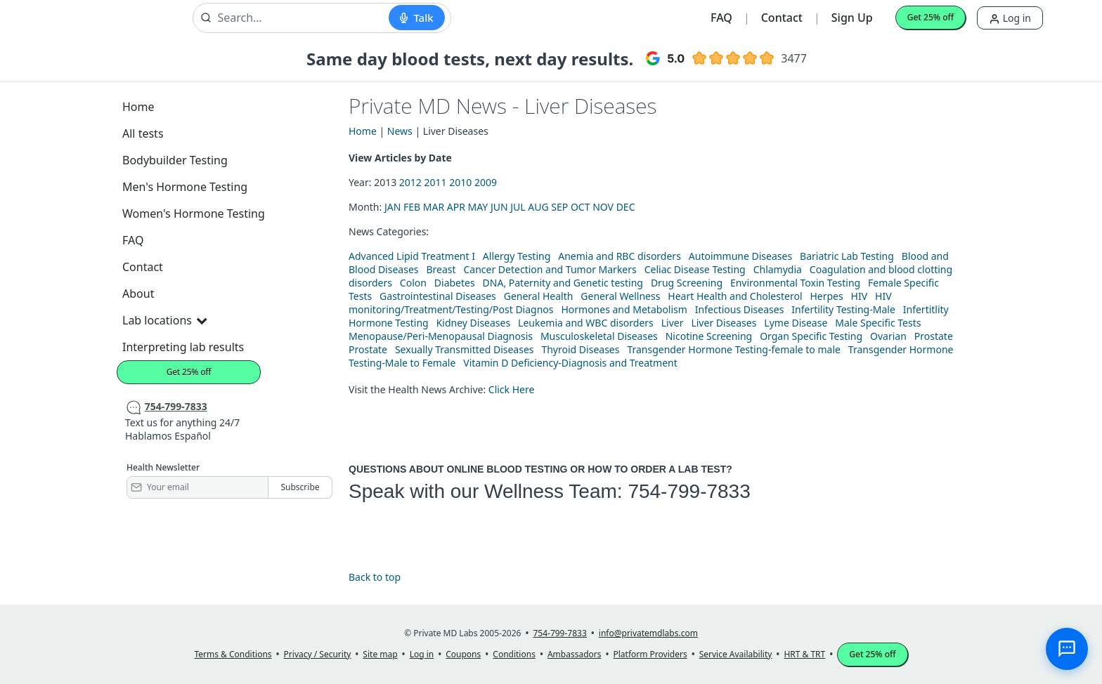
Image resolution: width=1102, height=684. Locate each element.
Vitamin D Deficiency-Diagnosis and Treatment (571, 362)
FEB (411, 206)
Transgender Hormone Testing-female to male (734, 349)
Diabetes (454, 282)
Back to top (375, 577)
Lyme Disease (795, 322)
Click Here (511, 389)
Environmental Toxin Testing (795, 282)
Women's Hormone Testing (193, 213)
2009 (485, 182)
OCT (580, 206)
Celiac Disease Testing (695, 269)
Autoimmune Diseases (740, 256)
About (138, 293)
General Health (538, 296)
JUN (499, 206)
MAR (433, 206)
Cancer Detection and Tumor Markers (549, 269)
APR (456, 206)
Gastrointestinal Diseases (438, 296)
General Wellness (620, 296)
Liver (672, 322)
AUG (538, 206)
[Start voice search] (416, 17)
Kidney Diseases (473, 322)
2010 (460, 182)
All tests (143, 133)
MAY (478, 206)
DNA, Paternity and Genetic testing (563, 282)
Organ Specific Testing (811, 336)
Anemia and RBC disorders (619, 256)
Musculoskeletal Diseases (599, 336)
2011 (435, 182)
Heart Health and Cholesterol (735, 296)
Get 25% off (930, 17)
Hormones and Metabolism (624, 309)
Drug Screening (686, 282)
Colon (413, 282)
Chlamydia (777, 269)
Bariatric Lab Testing (847, 256)
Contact (782, 17)
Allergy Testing (516, 256)
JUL (517, 206)
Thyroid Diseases (580, 349)
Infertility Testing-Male (843, 309)
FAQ (721, 17)
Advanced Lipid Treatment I (412, 256)
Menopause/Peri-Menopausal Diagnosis (441, 336)
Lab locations (164, 320)
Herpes (826, 296)
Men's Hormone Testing (184, 187)
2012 (410, 182)
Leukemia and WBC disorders (586, 322)
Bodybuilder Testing (175, 160)
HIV (859, 296)
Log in (1010, 18)
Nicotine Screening (709, 336)
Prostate (933, 336)
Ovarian (888, 336)
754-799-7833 (689, 491)
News (400, 131)
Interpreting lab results (183, 347)
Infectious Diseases (739, 309)
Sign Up (852, 17)
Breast (440, 269)
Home (138, 106)
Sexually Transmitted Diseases (464, 349)
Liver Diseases (723, 322)
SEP (559, 206)
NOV (603, 206)
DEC (625, 206)
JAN (392, 206)
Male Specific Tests (878, 322)
